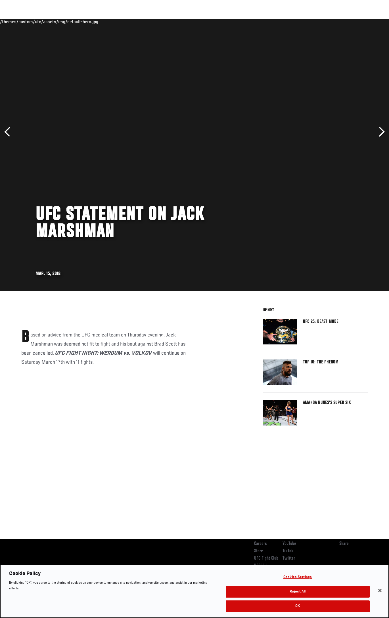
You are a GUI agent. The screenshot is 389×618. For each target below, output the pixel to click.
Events (15, 21)
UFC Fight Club (266, 558)
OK (297, 606)
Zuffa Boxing (329, 21)
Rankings (39, 21)
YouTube (289, 543)
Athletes (65, 21)
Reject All (298, 592)
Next (380, 132)
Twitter (289, 558)
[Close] (380, 590)
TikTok (288, 551)
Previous (9, 132)
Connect (279, 21)
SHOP (355, 21)
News (87, 21)
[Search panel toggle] (370, 21)
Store (258, 551)
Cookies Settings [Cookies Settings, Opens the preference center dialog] (297, 577)
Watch (302, 21)
